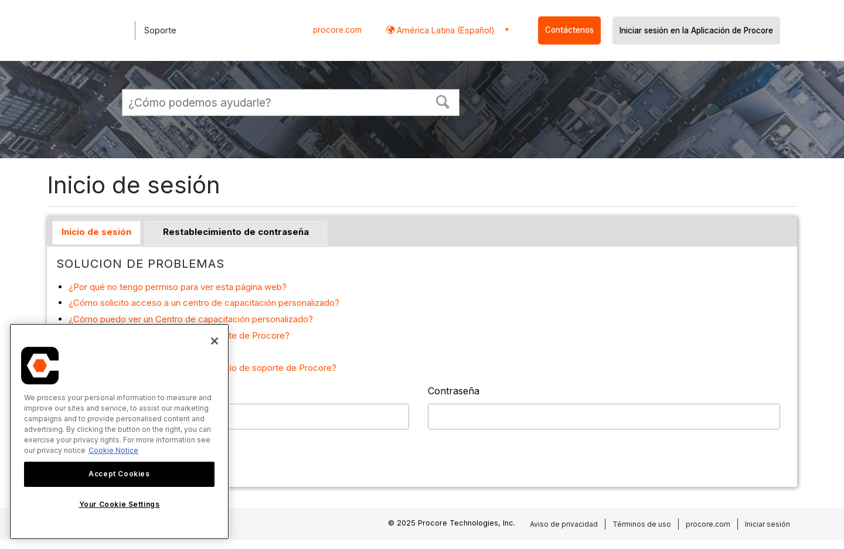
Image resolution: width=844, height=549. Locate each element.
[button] (443, 100)
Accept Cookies (119, 473)
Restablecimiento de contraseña (236, 231)
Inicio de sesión (96, 231)
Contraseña (453, 391)
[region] (119, 431)
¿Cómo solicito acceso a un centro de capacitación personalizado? (204, 302)
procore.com (337, 30)
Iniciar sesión (767, 524)
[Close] (214, 341)
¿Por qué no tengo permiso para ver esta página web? (178, 286)
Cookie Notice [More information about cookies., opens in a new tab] (113, 450)
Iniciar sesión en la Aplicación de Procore (696, 30)
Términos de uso (641, 524)
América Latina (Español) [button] (444, 30)
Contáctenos (569, 30)
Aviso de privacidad (564, 524)
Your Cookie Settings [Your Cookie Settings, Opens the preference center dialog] (119, 504)
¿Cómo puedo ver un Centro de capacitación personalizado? (191, 319)
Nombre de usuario (99, 391)
